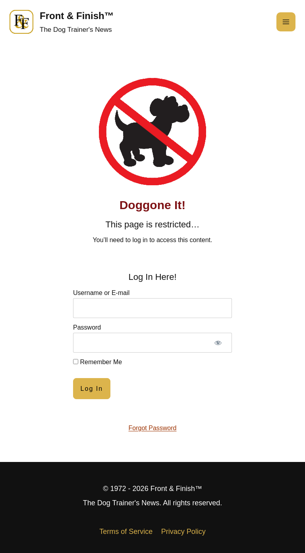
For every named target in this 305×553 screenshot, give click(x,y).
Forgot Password (153, 428)
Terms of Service (125, 532)
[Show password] (218, 343)
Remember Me (97, 362)
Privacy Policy (183, 532)
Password (87, 327)
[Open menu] (285, 21)
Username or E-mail (101, 292)
